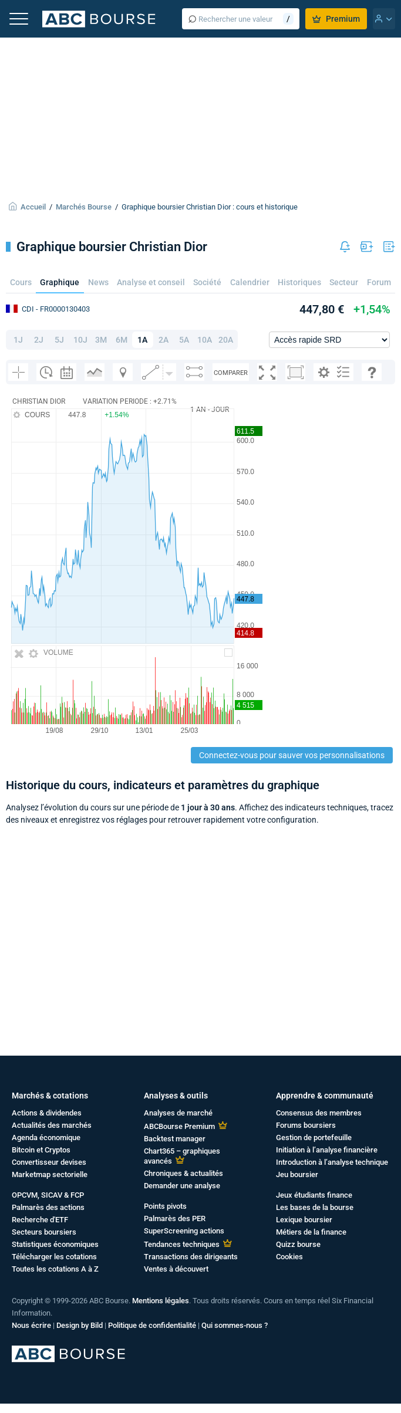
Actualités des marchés (52, 1125)
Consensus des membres (319, 1112)
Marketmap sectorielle (49, 1174)
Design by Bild (79, 1325)
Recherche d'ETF (40, 1219)
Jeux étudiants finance (314, 1195)
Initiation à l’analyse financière (327, 1149)
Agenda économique (46, 1137)
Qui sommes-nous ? (234, 1325)
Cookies (289, 1256)
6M (121, 339)
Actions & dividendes (47, 1112)
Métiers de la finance (311, 1232)
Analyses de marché (178, 1112)
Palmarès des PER (174, 1218)
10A (204, 339)
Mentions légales (160, 1300)
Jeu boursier (297, 1174)
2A (164, 339)
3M (101, 339)
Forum (379, 282)
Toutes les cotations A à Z (55, 1269)
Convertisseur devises (49, 1162)
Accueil (33, 206)
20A (225, 339)
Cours (21, 282)
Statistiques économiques (55, 1244)
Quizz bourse (298, 1244)
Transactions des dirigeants (191, 1256)
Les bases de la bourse (314, 1207)
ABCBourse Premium (179, 1126)
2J (38, 339)
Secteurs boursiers (44, 1232)
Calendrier (249, 282)
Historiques (299, 282)
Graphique (59, 282)
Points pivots (165, 1206)
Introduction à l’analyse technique (332, 1162)
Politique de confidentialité (152, 1325)
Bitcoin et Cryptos (41, 1149)
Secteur (343, 282)
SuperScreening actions (184, 1230)
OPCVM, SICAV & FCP (48, 1195)
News (98, 282)
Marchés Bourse (84, 206)
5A (184, 339)
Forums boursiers (306, 1125)
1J (18, 339)
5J (59, 339)
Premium (336, 18)
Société (207, 282)
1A (142, 339)
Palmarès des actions (48, 1207)
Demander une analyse (182, 1185)
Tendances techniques (182, 1244)
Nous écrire (31, 1325)
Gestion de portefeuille (314, 1137)
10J (80, 339)
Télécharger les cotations (54, 1256)
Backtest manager (174, 1138)
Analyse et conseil (151, 282)
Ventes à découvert (176, 1269)
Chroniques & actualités (183, 1173)
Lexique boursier (304, 1219)
